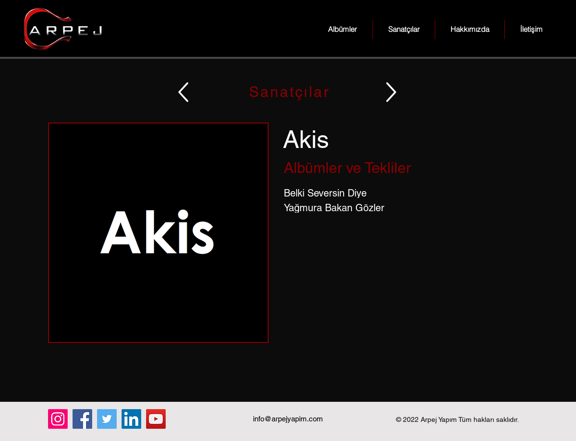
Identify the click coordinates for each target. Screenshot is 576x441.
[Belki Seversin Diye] (406, 193)
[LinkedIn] (131, 419)
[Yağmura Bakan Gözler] (406, 208)
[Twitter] (107, 419)
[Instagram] (58, 419)
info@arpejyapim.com (288, 419)
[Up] (183, 92)
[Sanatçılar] (288, 92)
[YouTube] (156, 419)
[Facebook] (82, 419)
